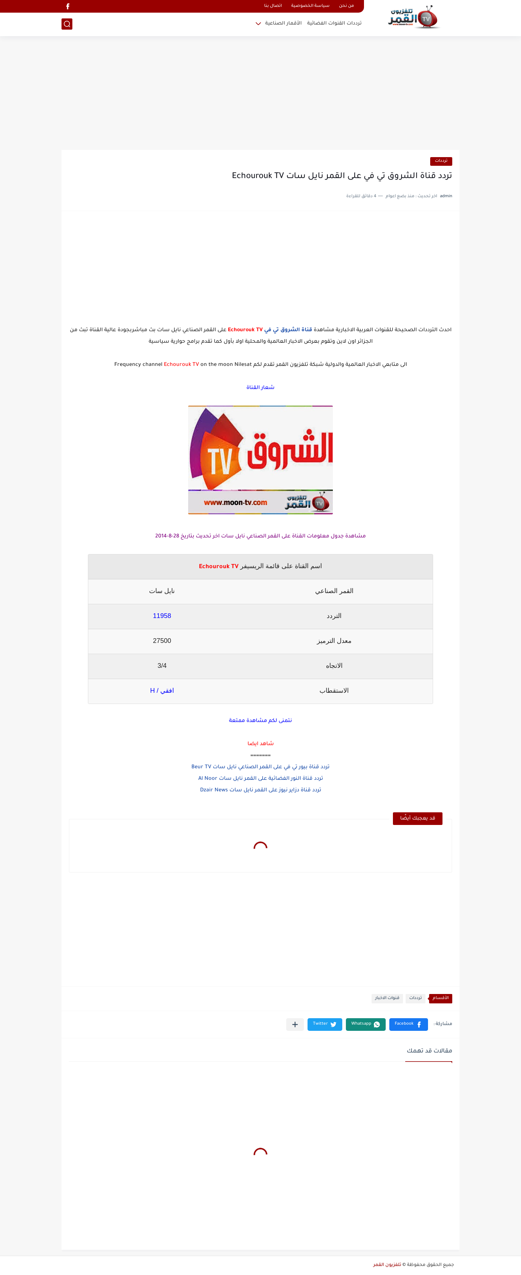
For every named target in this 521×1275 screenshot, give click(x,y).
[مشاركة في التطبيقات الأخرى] (295, 1024)
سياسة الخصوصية (310, 6)
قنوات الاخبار (387, 998)
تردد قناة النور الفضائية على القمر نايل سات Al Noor (260, 779)
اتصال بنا (273, 6)
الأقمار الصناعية (283, 23)
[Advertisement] (260, 93)
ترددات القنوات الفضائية (334, 23)
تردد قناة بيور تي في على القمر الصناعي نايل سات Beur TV (260, 767)
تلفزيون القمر (387, 1265)
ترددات (441, 161)
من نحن (346, 6)
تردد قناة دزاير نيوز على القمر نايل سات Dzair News (260, 791)
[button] (408, 1024)
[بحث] (67, 24)
